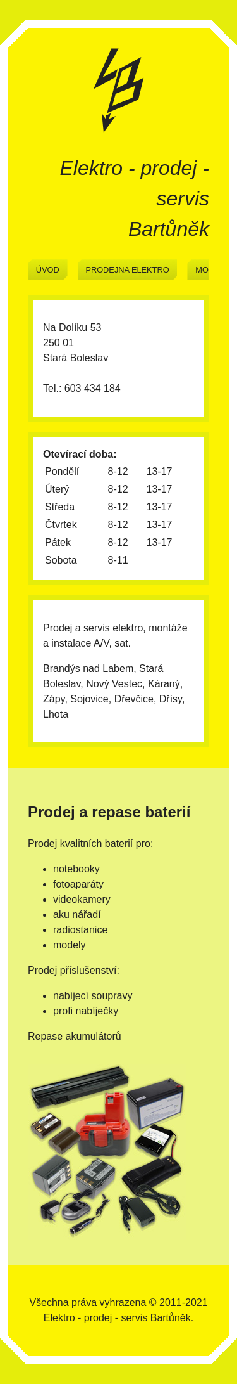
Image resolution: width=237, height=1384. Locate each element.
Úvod (47, 270)
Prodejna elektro (127, 270)
